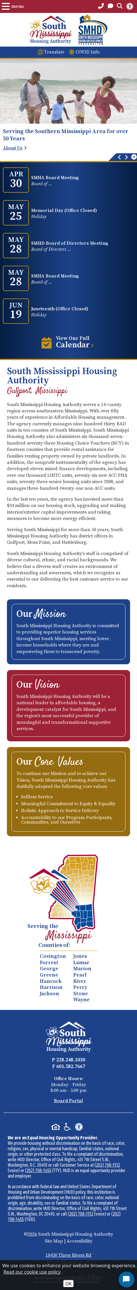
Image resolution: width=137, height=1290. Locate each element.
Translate (54, 52)
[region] (68, 144)
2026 (32, 1234)
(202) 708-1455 (38, 1170)
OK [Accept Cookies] (68, 1284)
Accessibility (79, 1241)
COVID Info (88, 52)
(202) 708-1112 (107, 1165)
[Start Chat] (126, 1279)
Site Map (54, 1241)
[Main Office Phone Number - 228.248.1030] (101, 6)
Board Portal (68, 1101)
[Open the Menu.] (13, 6)
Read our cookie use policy (32, 1272)
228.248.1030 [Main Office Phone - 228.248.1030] (70, 1060)
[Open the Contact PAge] (110, 6)
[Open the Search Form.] (120, 6)
